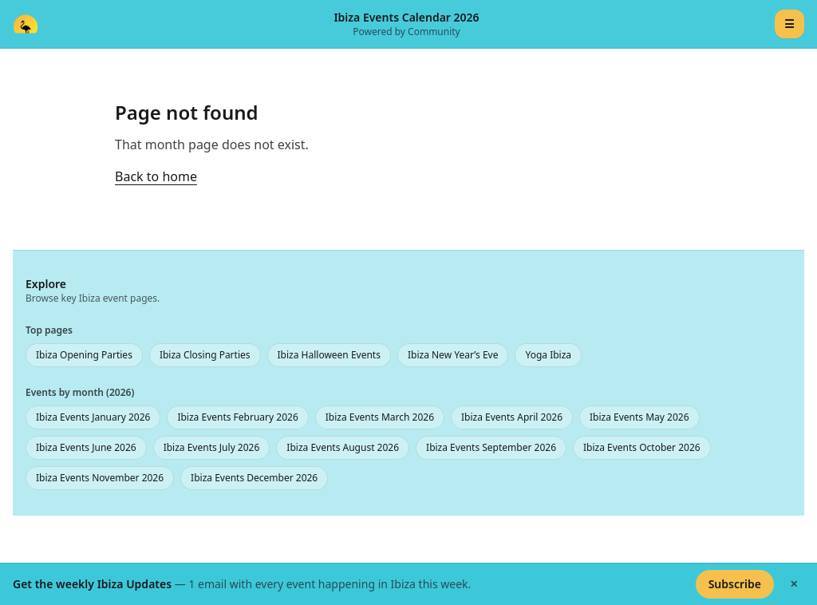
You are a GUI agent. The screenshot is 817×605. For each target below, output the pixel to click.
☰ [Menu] (789, 23)
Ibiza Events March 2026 (380, 417)
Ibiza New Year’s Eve (453, 355)
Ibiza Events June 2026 (86, 447)
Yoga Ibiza (548, 355)
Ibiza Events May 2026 (639, 417)
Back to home (156, 176)
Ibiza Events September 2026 (491, 447)
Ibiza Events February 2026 (237, 417)
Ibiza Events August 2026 (342, 447)
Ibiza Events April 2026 (511, 417)
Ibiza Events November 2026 (100, 477)
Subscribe (734, 583)
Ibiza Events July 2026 (212, 447)
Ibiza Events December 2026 (254, 477)
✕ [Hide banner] (794, 584)
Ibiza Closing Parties (205, 355)
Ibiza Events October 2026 (642, 447)
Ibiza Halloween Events (329, 355)
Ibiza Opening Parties (84, 355)
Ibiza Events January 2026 (93, 417)
